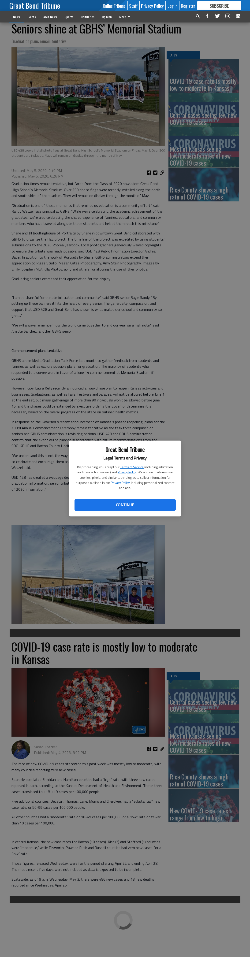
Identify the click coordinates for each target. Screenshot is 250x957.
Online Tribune (114, 6)
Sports (68, 16)
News (16, 16)
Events (31, 16)
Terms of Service (132, 466)
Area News (50, 16)
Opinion (107, 16)
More (125, 17)
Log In (172, 6)
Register (188, 6)
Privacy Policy (127, 472)
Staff (133, 6)
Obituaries (87, 16)
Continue (125, 505)
